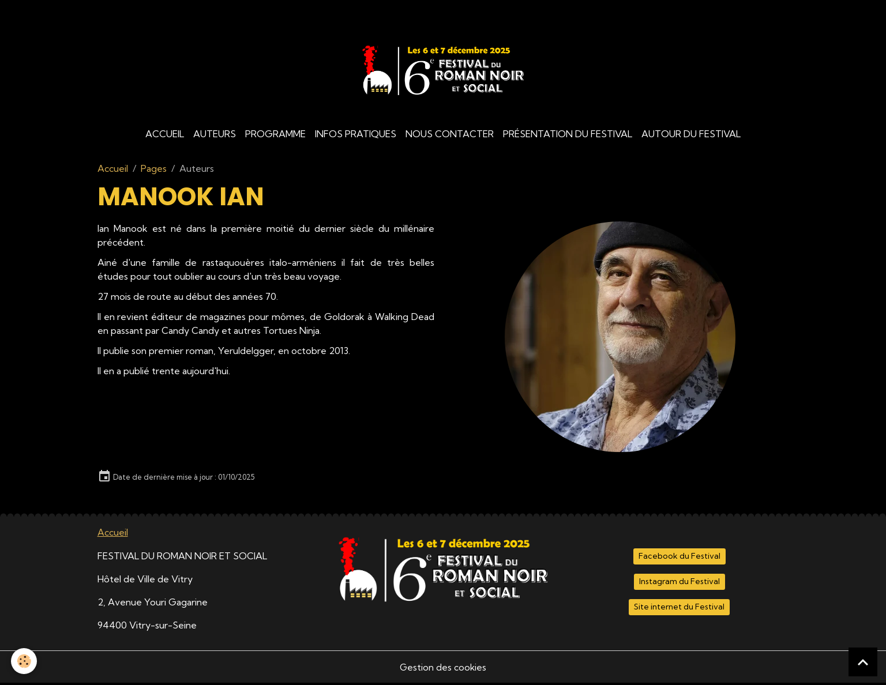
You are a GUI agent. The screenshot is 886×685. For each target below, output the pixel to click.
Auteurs (214, 136)
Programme (275, 136)
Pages (154, 170)
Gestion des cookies (443, 669)
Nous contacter (450, 136)
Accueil (164, 136)
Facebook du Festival (679, 558)
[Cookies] (24, 661)
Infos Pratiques (355, 136)
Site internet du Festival (679, 609)
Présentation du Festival (567, 136)
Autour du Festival (691, 136)
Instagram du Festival (679, 583)
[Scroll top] (863, 662)
